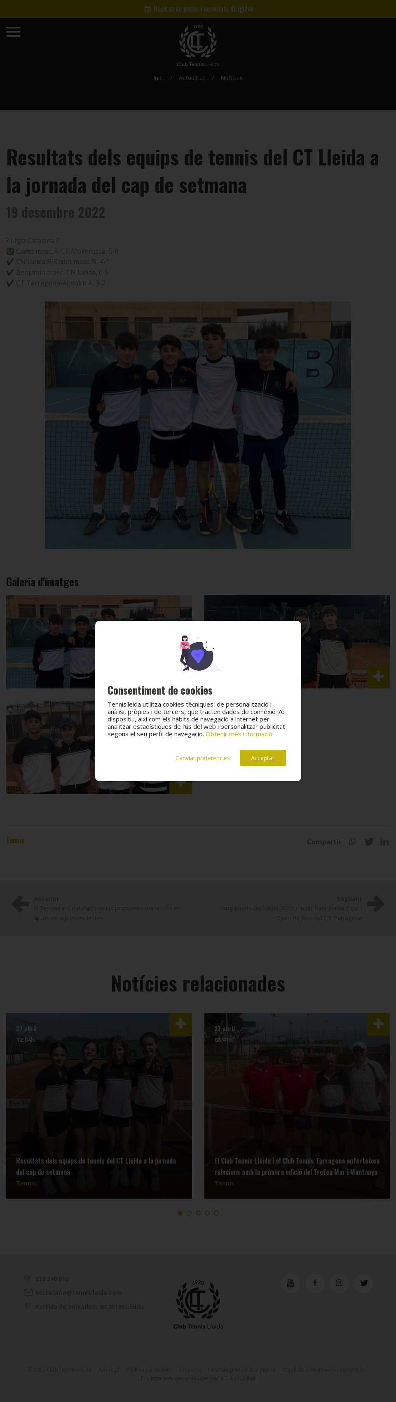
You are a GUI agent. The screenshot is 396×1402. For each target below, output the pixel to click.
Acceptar (262, 758)
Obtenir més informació (239, 734)
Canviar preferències (203, 758)
